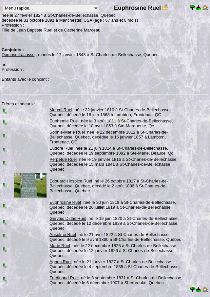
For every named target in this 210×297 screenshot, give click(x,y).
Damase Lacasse (18, 54)
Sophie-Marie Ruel (67, 132)
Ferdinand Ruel (64, 277)
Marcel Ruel (60, 109)
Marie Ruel (59, 245)
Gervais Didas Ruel (67, 218)
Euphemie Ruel (64, 120)
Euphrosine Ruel (65, 202)
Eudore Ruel (61, 148)
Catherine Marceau (82, 30)
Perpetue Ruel (63, 159)
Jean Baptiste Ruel (34, 30)
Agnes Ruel (60, 261)
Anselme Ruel (62, 234)
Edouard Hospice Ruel (70, 181)
